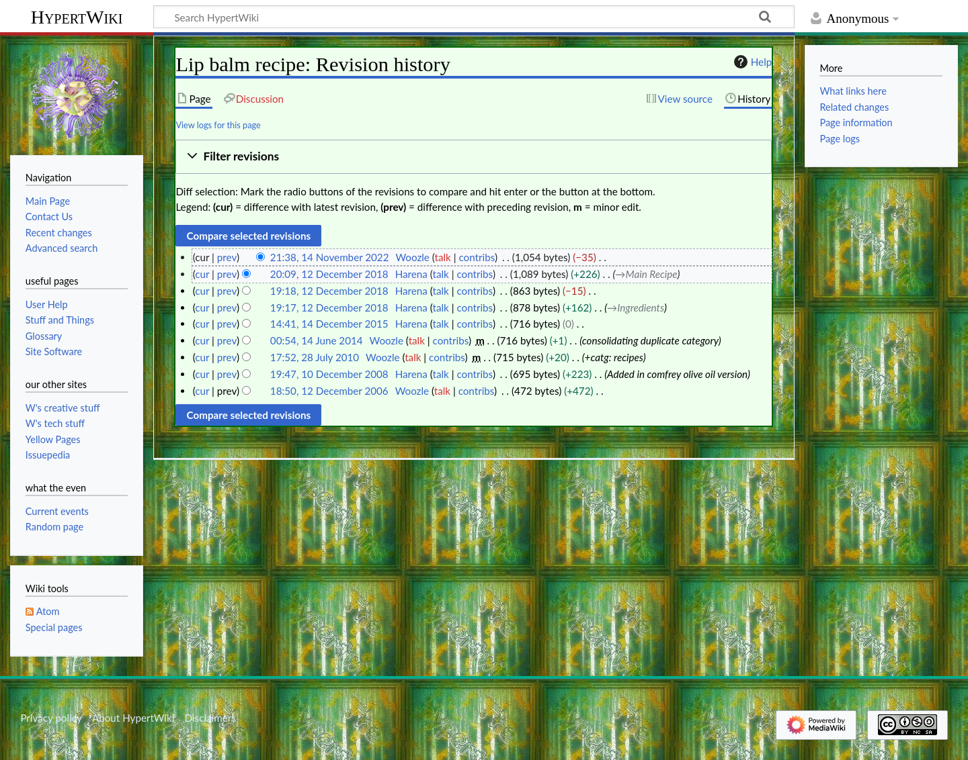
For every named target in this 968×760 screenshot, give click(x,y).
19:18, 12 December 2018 (329, 291)
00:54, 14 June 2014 (316, 340)
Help (751, 61)
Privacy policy (50, 718)
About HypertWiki (133, 718)
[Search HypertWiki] (474, 17)
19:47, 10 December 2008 (329, 374)
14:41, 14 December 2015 (329, 324)
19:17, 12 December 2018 (329, 307)
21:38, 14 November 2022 (329, 257)
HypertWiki (77, 17)
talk (443, 257)
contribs (476, 257)
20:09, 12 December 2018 (329, 274)
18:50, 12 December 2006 (329, 391)
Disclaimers (210, 718)
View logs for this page (217, 125)
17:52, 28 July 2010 (314, 357)
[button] (473, 157)
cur (202, 274)
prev (227, 257)
